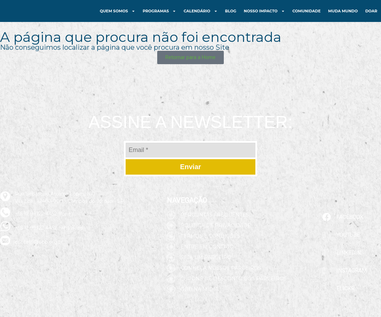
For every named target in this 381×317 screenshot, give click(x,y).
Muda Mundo (343, 15)
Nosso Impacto (264, 16)
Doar (371, 15)
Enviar (190, 176)
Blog (230, 15)
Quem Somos (117, 16)
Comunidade (306, 15)
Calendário (201, 16)
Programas (159, 16)
